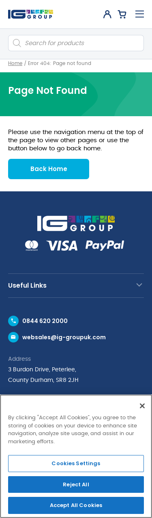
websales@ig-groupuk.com (64, 337)
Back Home (48, 169)
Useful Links (27, 285)
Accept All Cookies (76, 505)
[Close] (142, 406)
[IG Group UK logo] (30, 14)
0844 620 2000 (45, 321)
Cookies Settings (75, 463)
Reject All (76, 484)
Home (15, 63)
